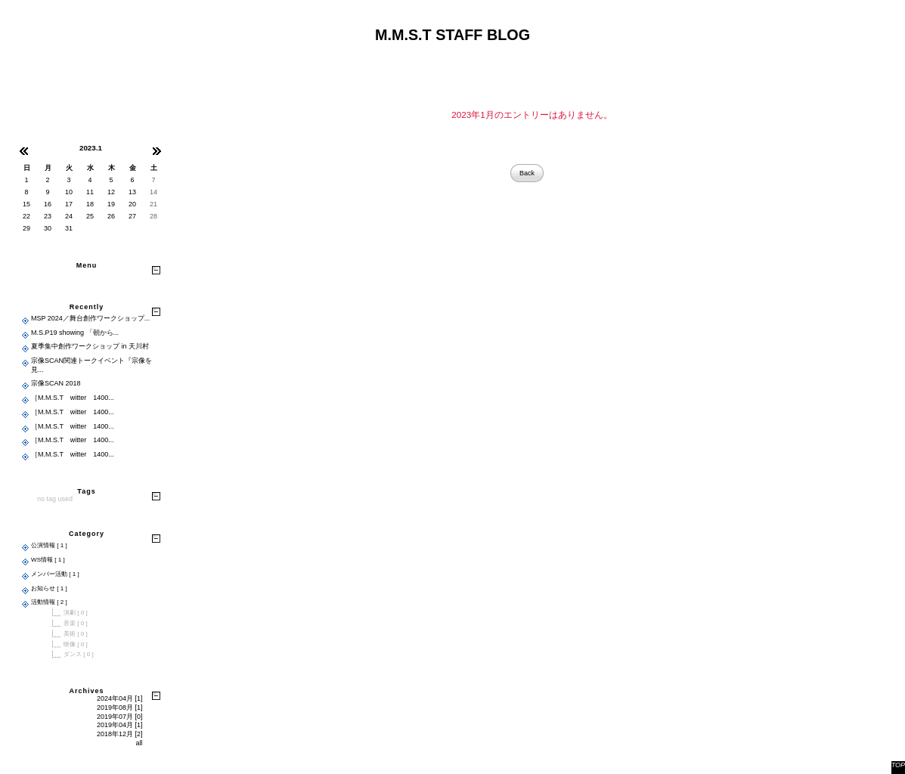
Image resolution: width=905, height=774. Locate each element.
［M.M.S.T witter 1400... (72, 397)
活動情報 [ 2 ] (49, 602)
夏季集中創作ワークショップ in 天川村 (90, 346)
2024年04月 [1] (120, 698)
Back (527, 173)
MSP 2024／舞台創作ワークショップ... (90, 318)
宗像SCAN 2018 (56, 383)
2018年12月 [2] (120, 734)
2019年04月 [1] (120, 725)
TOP (898, 765)
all (138, 743)
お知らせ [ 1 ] (49, 588)
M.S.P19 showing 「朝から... (75, 332)
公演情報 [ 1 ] (49, 545)
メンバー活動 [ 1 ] (55, 574)
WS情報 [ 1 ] (48, 559)
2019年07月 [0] (120, 716)
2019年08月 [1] (120, 707)
